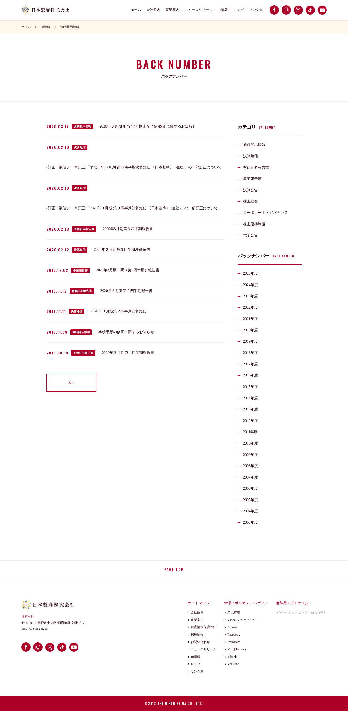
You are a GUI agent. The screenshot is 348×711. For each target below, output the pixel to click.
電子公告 (250, 235)
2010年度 (250, 443)
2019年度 (250, 342)
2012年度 (250, 421)
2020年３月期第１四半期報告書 (128, 353)
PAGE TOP (174, 569)
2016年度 (250, 375)
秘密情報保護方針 (203, 627)
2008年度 (250, 466)
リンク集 (256, 10)
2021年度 (250, 319)
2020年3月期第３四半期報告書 (128, 229)
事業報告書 (80, 270)
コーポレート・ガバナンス (265, 213)
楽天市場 (233, 612)
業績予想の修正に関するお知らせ (126, 332)
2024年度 (250, 285)
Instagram (233, 642)
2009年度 (250, 455)
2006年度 (250, 488)
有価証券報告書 (84, 229)
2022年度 (250, 308)
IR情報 (223, 10)
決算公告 (250, 190)
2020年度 (250, 330)
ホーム (136, 10)
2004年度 (250, 511)
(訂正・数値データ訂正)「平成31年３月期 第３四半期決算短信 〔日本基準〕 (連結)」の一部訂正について (134, 167)
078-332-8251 (38, 628)
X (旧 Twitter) (236, 649)
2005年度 (250, 500)
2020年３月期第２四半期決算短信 (119, 311)
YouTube (233, 664)
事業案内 (172, 10)
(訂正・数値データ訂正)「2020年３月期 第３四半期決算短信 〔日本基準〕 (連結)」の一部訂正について (132, 208)
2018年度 (250, 353)
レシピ (238, 10)
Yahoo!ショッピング (241, 620)
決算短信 (80, 147)
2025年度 (250, 274)
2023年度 (250, 296)
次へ (71, 382)
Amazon (232, 627)
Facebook (233, 634)
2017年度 (250, 364)
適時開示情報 (69, 27)
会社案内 (153, 10)
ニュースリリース (198, 10)
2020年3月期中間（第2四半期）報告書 (127, 270)
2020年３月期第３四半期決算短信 (122, 250)
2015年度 (250, 387)
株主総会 (250, 201)
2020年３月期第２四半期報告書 (126, 291)
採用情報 (197, 634)
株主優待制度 (254, 224)
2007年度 (250, 477)
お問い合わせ (200, 642)
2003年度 (250, 522)
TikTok (232, 657)
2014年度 (250, 398)
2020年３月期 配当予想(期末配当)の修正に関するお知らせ (148, 126)
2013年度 (250, 409)
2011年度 (250, 432)
